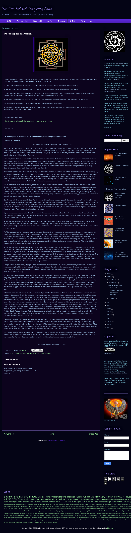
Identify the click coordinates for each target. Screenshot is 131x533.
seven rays (73, 520)
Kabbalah (12, 504)
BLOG (9, 21)
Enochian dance (120, 205)
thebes (32, 522)
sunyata (98, 497)
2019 (109, 312)
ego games (44, 511)
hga (46, 499)
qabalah (125, 517)
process (114, 517)
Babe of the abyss (74, 502)
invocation (92, 504)
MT (9, 499)
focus (97, 511)
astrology (31, 504)
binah (25, 499)
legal (40, 515)
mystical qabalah (20, 517)
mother (13, 517)
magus (33, 496)
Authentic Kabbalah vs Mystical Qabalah (115, 292)
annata (96, 502)
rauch (19, 520)
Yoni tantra (41, 508)
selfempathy (33, 506)
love (118, 497)
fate (89, 511)
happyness (51, 513)
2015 (109, 324)
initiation (119, 513)
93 (122, 501)
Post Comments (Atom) (56, 440)
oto (90, 517)
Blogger (110, 528)
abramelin (51, 508)
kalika (36, 502)
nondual (6, 506)
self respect (24, 506)
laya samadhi (35, 515)
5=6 (48, 506)
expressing (84, 511)
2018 (109, 315)
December (113, 279)
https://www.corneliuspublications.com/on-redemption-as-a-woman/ (28, 121)
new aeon (34, 517)
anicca (83, 508)
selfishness (59, 520)
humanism (83, 513)
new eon (128, 504)
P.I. (117, 506)
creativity (42, 504)
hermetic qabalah (59, 513)
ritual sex (17, 506)
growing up (44, 513)
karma (26, 515)
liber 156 (44, 515)
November (113, 283)
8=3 (16, 496)
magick (93, 515)
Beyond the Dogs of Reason (121, 241)
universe (50, 522)
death (102, 499)
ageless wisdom (66, 508)
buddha (119, 508)
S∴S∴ (20, 499)
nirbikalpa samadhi (75, 497)
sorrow (89, 520)
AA (126, 499)
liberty (67, 515)
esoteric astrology (76, 511)
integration (125, 513)
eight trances (73, 504)
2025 (109, 273)
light (109, 502)
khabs (105, 502)
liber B (111, 504)
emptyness (67, 511)
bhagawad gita (105, 508)
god (124, 511)
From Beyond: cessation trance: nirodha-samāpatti (121, 254)
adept (17, 354)
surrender (16, 522)
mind (9, 517)
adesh (56, 508)
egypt (67, 504)
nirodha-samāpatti (48, 517)
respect (36, 520)
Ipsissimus (99, 506)
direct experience (33, 511)
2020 (109, 309)
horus (86, 504)
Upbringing (34, 508)
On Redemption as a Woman (115, 286)
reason (11, 506)
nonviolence (71, 517)
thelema (48, 354)
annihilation (92, 508)
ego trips (61, 511)
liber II (116, 504)
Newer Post (9, 434)
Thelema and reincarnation (119, 230)
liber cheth (55, 515)
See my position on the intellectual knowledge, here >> (115, 90)
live (80, 515)
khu (29, 515)
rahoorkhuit (120, 499)
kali (105, 499)
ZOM (46, 508)
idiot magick (90, 513)
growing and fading (35, 513)
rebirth (24, 520)
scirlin (51, 520)
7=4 (57, 502)
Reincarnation (123, 506)
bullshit (124, 508)
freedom (55, 497)
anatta (97, 499)
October (112, 298)
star (111, 520)
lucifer (83, 515)
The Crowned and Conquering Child (27, 9)
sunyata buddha (8, 522)
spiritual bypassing (103, 520)
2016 (109, 321)
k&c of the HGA (55, 499)
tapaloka (24, 522)
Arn (65, 502)
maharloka (111, 515)
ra (129, 517)
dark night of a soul (52, 504)
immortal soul (104, 513)
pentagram (104, 517)
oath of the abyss (81, 517)
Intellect (93, 506)
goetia (14, 513)
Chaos (81, 499)
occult (87, 517)
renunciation (29, 520)
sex (38, 354)
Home (51, 434)
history (78, 513)
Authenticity (127, 501)
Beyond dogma (70, 506)
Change (6, 504)
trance (45, 522)
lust (86, 515)
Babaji (63, 506)
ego (39, 511)
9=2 (26, 496)
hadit (101, 502)
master (123, 515)
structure (119, 520)
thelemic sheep (39, 522)
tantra (42, 354)
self (55, 520)
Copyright (85, 506)
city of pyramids (109, 497)
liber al (120, 504)
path (99, 517)
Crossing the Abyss (122, 165)
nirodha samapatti (70, 499)
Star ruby (10, 508)
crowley (29, 354)
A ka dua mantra (56, 506)
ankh (87, 508)
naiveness (28, 517)
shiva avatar (83, 520)
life (124, 504)
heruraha (40, 499)
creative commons (13, 511)
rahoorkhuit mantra (12, 520)
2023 (109, 277)
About (92, 21)
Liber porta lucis (111, 506)
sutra (20, 522)
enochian (81, 504)
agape (60, 508)
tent (29, 522)
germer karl (119, 511)
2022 (109, 302)
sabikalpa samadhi (43, 520)
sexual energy (41, 506)
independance (28, 502)
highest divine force (70, 513)
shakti (114, 502)
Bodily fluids (78, 506)
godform (9, 513)
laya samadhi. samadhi (46, 502)
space (96, 520)
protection (120, 517)
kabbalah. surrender (102, 504)
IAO (89, 506)
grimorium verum (24, 513)
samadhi (90, 497)
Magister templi (44, 497)
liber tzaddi (62, 515)
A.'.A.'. (12, 354)
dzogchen (62, 504)
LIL (17, 504)
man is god (117, 515)
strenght (114, 520)
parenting (94, 517)
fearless (93, 511)
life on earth (75, 515)
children (36, 504)
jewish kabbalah (13, 515)
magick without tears (101, 515)
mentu (5, 517)
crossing (21, 511)
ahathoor (74, 508)
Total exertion (27, 508)
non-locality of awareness (61, 517)
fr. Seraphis (102, 511)
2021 (109, 305)
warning (55, 522)
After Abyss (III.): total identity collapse (121, 195)
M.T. (5, 499)
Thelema (61, 21)
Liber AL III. (37, 21)
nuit (34, 354)
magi (89, 515)
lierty (70, 515)
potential (109, 517)
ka (19, 515)
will (84, 497)
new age (39, 517)
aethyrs (24, 504)
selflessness (66, 520)
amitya (79, 508)
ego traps (50, 511)
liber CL (49, 515)
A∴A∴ (50, 21)
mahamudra (111, 499)
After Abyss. (115, 79)
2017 (109, 318)
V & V (83, 21)
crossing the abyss (15, 502)
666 (50, 506)
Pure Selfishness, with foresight (121, 218)
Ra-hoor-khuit (89, 499)
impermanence (112, 513)
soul (93, 520)
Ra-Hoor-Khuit (22, 21)
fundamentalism (111, 511)
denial (25, 511)
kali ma (22, 515)
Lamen (104, 506)
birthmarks (113, 508)
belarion (98, 508)
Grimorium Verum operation (116, 189)
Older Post (93, 434)
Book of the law (87, 502)
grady (17, 513)
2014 (109, 328)
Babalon (23, 354)
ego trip (56, 511)
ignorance (97, 513)
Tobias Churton (18, 508)
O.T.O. (72, 21)
